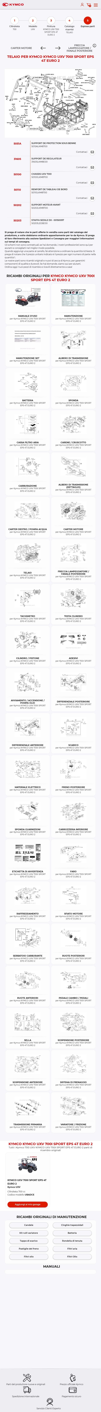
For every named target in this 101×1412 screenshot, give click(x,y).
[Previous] (43, 48)
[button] (94, 45)
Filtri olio (29, 1256)
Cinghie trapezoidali (72, 1225)
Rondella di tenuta (72, 1241)
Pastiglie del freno (29, 1249)
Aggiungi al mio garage (27, 1204)
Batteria (72, 1233)
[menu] (96, 5)
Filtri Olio (72, 1256)
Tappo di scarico (28, 1241)
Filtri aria (72, 1249)
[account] (83, 5)
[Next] (57, 48)
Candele (28, 1225)
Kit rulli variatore (28, 1233)
